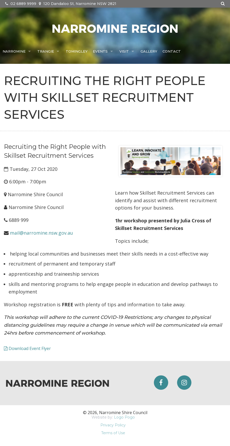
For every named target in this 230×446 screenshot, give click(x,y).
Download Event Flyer (27, 348)
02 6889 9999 (20, 3)
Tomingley (77, 51)
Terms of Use (113, 433)
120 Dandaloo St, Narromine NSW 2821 (77, 3)
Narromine (14, 51)
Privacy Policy (113, 425)
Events (100, 51)
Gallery (149, 51)
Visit (124, 51)
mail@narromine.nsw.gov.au (41, 233)
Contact (171, 51)
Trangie (45, 51)
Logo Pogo (124, 417)
